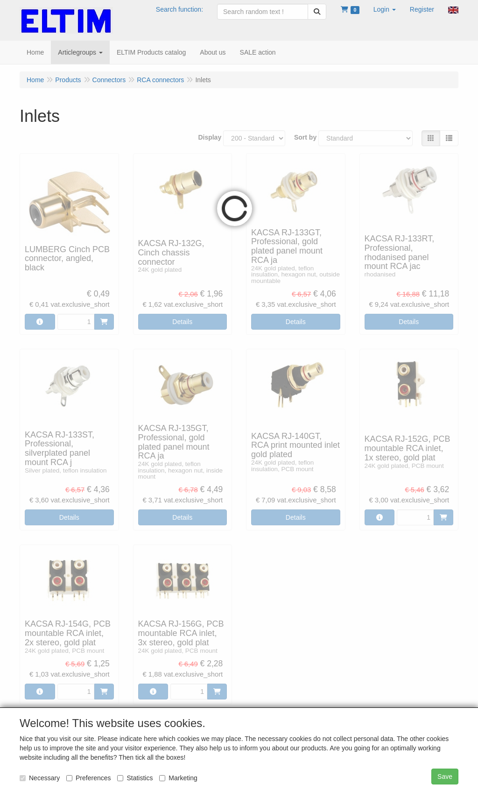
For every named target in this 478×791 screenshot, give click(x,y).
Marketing (178, 778)
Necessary (40, 778)
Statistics (135, 778)
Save (444, 776)
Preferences (88, 778)
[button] (384, 9)
